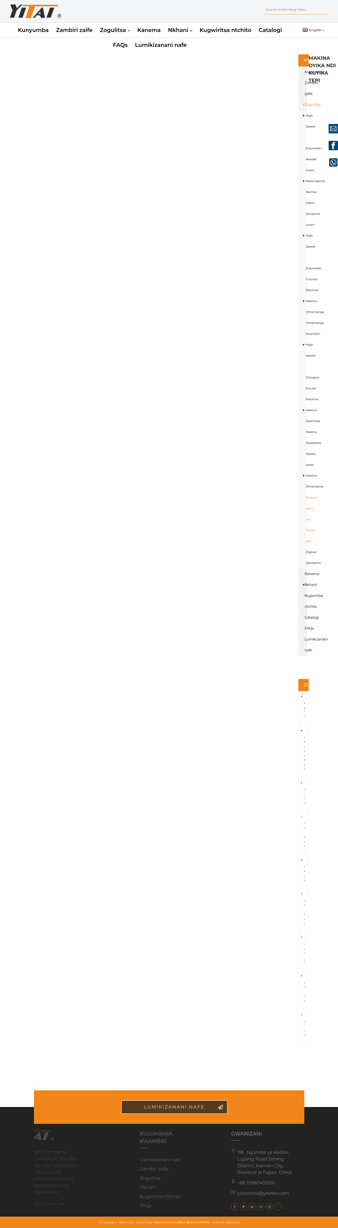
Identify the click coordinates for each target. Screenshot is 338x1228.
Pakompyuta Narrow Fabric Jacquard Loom (309, 202)
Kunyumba (33, 30)
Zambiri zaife (74, 30)
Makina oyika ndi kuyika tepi (309, 519)
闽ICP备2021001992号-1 (195, 1222)
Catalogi (270, 30)
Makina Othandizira (309, 481)
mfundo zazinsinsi (225, 1222)
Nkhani (180, 30)
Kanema (148, 30)
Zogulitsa (115, 30)
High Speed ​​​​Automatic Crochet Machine (309, 263)
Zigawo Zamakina (309, 557)
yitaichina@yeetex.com (258, 1193)
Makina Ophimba (309, 415)
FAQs (120, 45)
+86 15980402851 (251, 1183)
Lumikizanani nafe (161, 45)
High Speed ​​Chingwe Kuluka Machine (309, 372)
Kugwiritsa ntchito (225, 30)
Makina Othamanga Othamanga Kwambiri (309, 317)
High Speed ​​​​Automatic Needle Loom (309, 143)
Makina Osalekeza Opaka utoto (309, 448)
